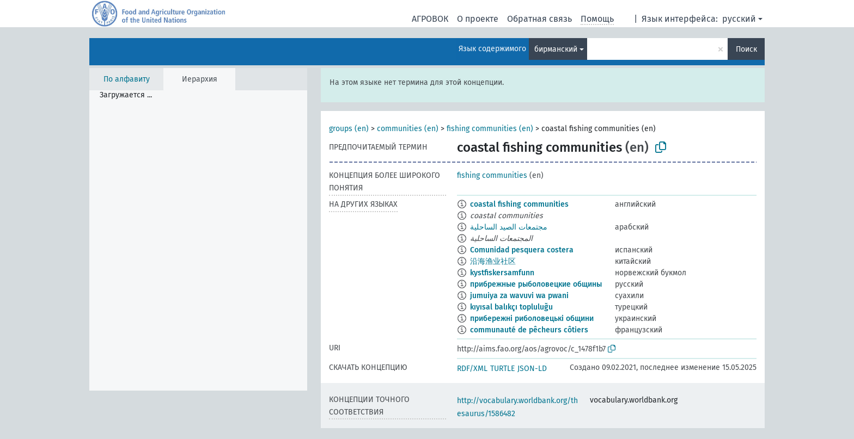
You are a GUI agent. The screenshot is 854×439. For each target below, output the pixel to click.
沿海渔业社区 (493, 261)
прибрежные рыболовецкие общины (536, 284)
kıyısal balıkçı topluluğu (511, 307)
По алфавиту (126, 79)
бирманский (555, 49)
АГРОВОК (430, 19)
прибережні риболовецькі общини (532, 318)
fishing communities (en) (490, 128)
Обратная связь (539, 19)
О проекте (477, 19)
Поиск (746, 49)
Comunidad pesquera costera (522, 250)
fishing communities (492, 175)
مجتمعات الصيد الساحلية (508, 227)
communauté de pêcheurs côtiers (529, 330)
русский (739, 19)
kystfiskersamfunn (502, 272)
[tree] (198, 240)
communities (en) (407, 128)
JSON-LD (532, 368)
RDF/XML (472, 368)
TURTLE (502, 368)
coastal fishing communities (519, 204)
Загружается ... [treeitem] (126, 95)
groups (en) (349, 128)
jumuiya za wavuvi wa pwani (519, 295)
